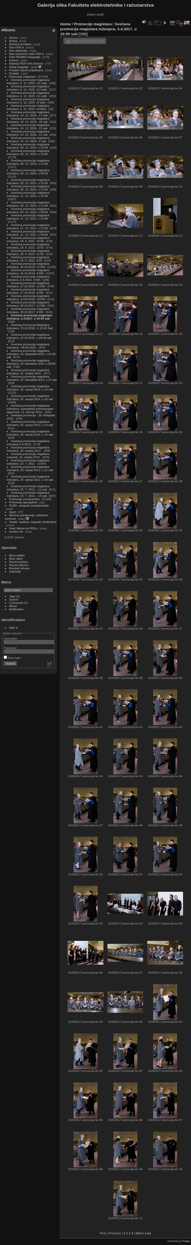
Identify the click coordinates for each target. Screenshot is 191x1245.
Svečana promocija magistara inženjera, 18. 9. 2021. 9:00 (28, 258)
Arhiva (13, 40)
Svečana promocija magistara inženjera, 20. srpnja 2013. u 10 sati (30, 433)
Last (148, 1233)
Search (13, 599)
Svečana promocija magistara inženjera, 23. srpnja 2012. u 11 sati (30, 468)
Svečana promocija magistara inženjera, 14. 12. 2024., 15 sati (28, 120)
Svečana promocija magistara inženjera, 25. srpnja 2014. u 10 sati (30, 397)
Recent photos (18, 561)
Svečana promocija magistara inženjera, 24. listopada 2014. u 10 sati (32, 378)
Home (65, 24)
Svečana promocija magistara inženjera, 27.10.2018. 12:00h (28, 284)
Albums (8, 30)
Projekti (14, 73)
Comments (16, 602)
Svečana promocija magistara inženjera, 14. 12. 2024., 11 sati (28, 133)
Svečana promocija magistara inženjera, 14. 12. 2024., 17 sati (28, 113)
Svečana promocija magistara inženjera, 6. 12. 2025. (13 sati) (28, 88)
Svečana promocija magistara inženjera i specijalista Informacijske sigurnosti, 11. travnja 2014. (30, 409)
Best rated (16, 558)
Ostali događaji (19, 66)
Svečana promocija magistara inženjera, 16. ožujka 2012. (28, 449)
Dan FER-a (16, 47)
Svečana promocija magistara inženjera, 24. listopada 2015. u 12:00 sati (31, 354)
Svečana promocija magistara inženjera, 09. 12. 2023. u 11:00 (28, 162)
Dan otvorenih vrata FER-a (26, 53)
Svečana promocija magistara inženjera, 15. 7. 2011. (28, 462)
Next (139, 1233)
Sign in (13, 627)
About (13, 605)
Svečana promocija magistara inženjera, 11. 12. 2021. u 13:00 (28, 217)
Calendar (15, 571)
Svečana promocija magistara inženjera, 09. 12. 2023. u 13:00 (28, 152)
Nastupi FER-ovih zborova (26, 63)
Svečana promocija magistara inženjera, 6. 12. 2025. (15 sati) (28, 81)
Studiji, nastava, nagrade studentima (32, 521)
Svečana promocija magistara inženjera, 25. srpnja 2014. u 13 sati (30, 387)
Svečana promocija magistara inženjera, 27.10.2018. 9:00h (28, 291)
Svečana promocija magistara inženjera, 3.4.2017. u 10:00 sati (29, 317)
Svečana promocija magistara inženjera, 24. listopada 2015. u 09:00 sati (31, 363)
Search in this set (88, 41)
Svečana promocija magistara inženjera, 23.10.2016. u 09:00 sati (29, 336)
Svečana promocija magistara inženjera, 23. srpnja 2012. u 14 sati (30, 478)
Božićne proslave (20, 44)
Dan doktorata (18, 50)
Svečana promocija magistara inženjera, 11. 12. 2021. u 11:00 (28, 226)
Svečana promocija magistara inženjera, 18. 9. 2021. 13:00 (28, 246)
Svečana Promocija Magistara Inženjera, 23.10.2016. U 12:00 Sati (30, 326)
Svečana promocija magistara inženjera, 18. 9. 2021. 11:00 (28, 252)
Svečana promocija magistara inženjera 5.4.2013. (28, 442)
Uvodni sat (16, 531)
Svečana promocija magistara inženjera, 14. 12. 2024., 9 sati (28, 139)
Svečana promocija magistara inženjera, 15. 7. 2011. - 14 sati (28, 494)
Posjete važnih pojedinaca (26, 70)
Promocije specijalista (23, 502)
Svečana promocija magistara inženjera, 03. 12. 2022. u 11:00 (28, 204)
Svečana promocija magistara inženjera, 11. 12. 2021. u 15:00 (28, 194)
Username (10, 638)
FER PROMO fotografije (25, 57)
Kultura (13, 60)
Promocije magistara (22, 76)
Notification (16, 609)
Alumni (13, 37)
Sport (12, 511)
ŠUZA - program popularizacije (29, 505)
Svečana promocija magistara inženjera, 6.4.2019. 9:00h (28, 278)
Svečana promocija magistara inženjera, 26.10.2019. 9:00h (28, 271)
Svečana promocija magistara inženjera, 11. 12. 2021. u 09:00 (28, 233)
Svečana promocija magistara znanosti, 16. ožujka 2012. (28, 455)
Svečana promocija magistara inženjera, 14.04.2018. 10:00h (28, 297)
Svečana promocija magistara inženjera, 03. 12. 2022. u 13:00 (28, 188)
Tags (12, 596)
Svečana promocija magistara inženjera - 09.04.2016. (28, 346)
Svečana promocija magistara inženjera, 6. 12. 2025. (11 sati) (28, 94)
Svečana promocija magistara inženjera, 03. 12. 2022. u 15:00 (28, 181)
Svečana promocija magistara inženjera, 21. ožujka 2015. (28, 371)
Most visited (17, 555)
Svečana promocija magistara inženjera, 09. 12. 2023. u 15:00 (28, 146)
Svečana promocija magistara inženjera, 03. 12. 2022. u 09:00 (28, 210)
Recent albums (19, 565)
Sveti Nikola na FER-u (23, 528)
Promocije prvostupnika (24, 499)
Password (10, 647)
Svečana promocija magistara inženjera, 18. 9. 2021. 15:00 (28, 239)
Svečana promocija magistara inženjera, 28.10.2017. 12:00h (28, 304)
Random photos (19, 568)
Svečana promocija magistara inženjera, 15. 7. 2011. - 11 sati (28, 487)
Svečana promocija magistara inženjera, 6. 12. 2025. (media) (28, 107)
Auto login (12, 657)
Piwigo (186, 1241)
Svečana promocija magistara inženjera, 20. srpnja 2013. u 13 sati (30, 423)
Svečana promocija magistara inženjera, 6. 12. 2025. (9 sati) (28, 100)
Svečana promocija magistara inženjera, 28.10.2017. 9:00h (28, 310)
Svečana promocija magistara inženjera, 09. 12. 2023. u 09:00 (28, 171)
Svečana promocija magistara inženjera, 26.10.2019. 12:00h (28, 265)
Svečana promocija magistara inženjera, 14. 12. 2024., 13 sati (28, 126)
